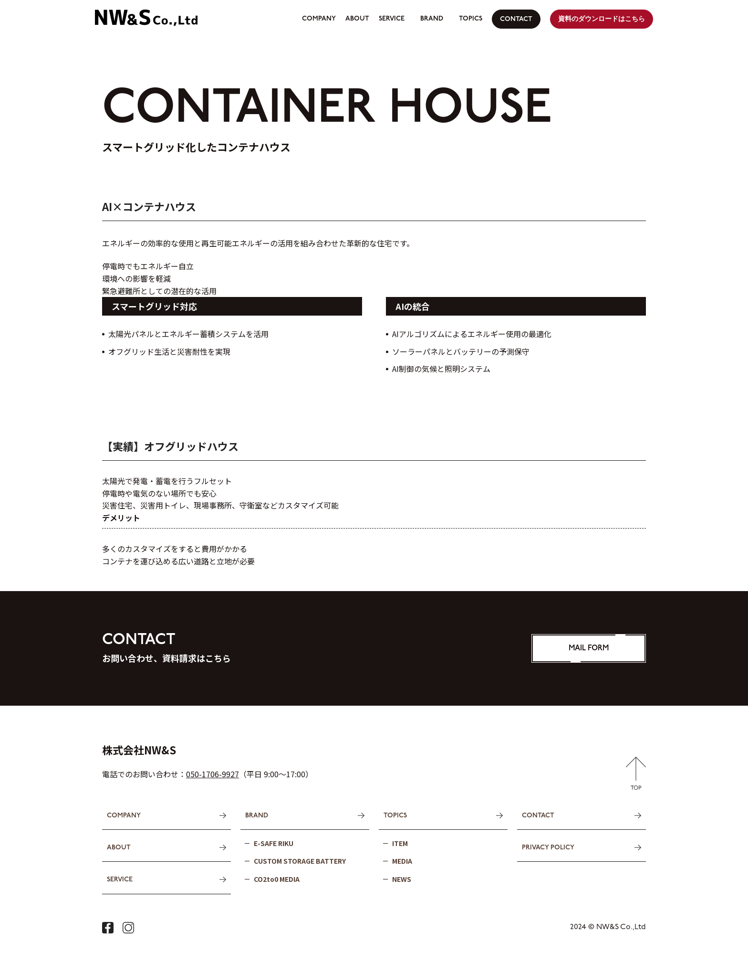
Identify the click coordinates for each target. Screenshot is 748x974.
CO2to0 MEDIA (277, 878)
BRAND (431, 18)
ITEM (400, 842)
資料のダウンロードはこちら (601, 19)
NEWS (401, 878)
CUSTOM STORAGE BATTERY (300, 860)
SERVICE (392, 18)
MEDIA (402, 860)
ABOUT (357, 18)
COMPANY (319, 18)
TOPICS (470, 18)
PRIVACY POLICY (548, 847)
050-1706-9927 (212, 774)
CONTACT (516, 19)
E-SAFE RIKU (273, 842)
